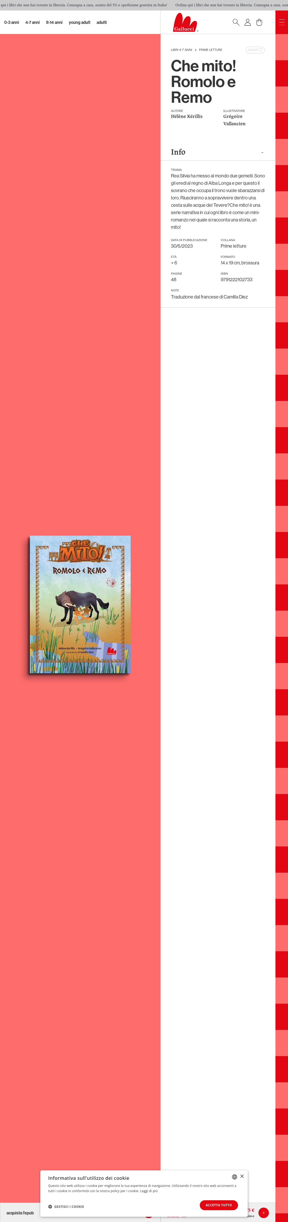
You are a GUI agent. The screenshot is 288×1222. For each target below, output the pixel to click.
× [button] (242, 1176)
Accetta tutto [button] (219, 1205)
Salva (256, 50)
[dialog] (144, 1193)
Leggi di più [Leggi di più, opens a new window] (149, 1191)
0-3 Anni (11, 22)
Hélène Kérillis (187, 117)
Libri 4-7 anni (181, 50)
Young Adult (79, 22)
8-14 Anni (54, 22)
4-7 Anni (32, 22)
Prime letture (210, 50)
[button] (66, 1206)
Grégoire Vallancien (234, 120)
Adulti (102, 22)
